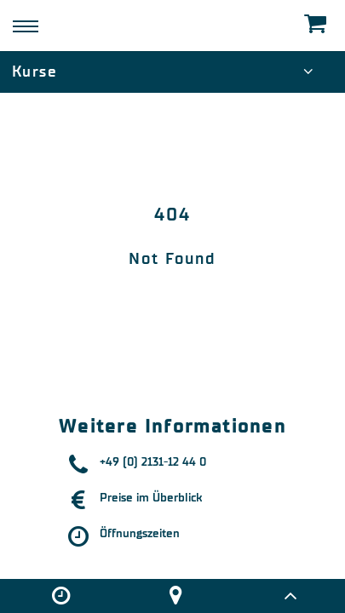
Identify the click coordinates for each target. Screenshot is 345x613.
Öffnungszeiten (140, 533)
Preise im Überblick (151, 497)
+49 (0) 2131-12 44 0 (153, 462)
